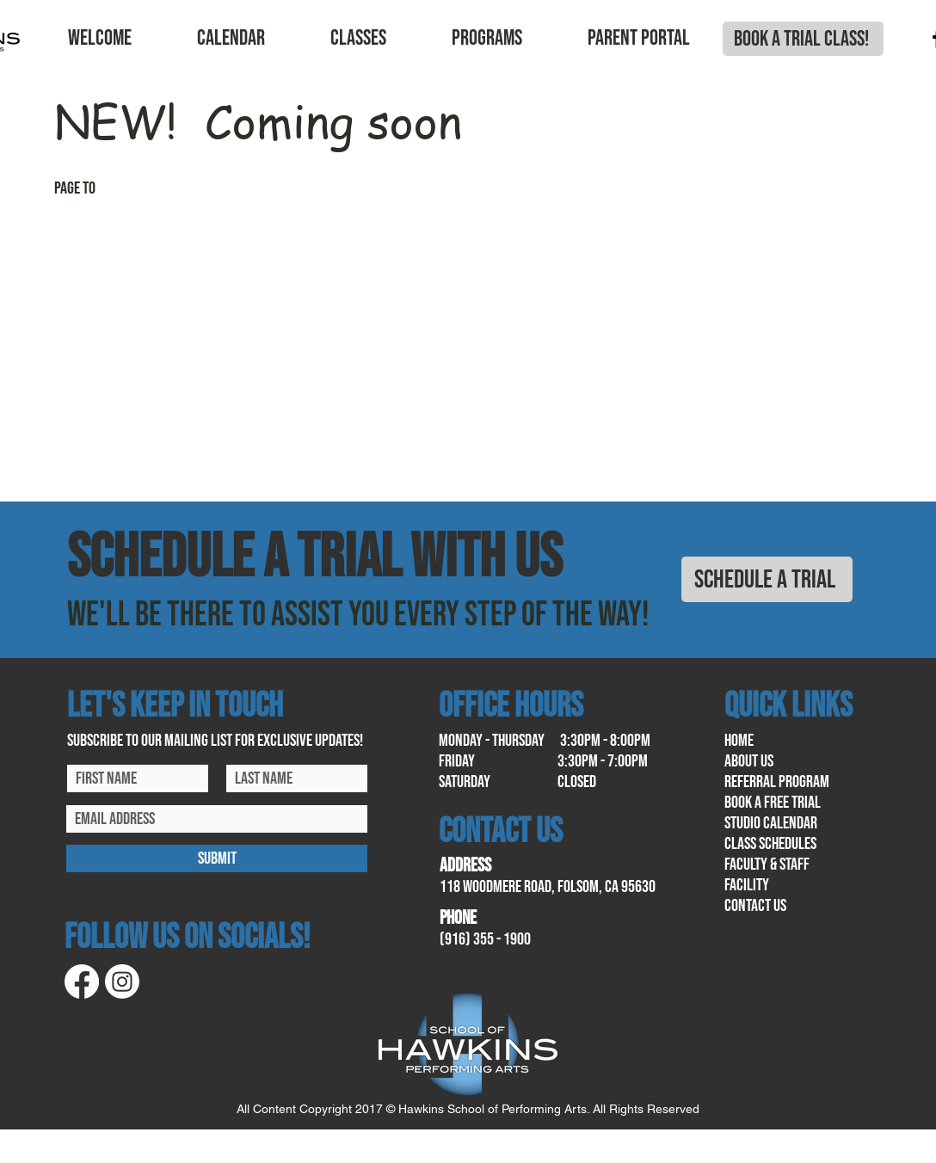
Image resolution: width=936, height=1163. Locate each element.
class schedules (770, 844)
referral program (776, 782)
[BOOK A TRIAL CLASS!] (803, 39)
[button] (99, 38)
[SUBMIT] (216, 858)
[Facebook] (82, 981)
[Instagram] (122, 981)
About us (748, 761)
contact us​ (755, 905)
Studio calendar (770, 823)
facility (746, 885)
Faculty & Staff (767, 864)
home (739, 740)
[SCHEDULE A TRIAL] (767, 579)
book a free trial (772, 802)
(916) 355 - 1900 (485, 939)
